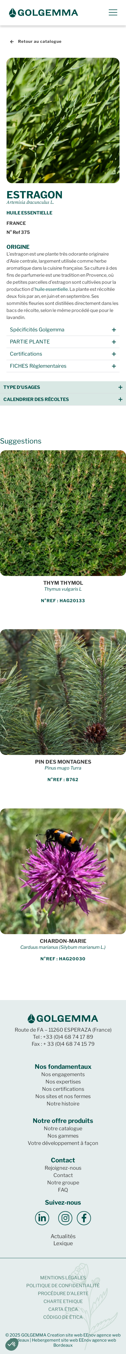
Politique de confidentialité (63, 1285)
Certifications (26, 354)
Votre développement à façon (63, 1143)
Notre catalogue (63, 1128)
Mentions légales (63, 1277)
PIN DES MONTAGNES (63, 762)
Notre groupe (63, 1182)
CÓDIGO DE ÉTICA (63, 1317)
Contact (63, 1175)
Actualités (63, 1236)
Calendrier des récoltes (36, 399)
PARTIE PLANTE (30, 342)
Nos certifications (63, 1089)
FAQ (63, 1190)
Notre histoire (63, 1104)
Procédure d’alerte (63, 1293)
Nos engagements (63, 1074)
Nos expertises (63, 1082)
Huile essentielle (29, 213)
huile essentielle (51, 289)
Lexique (63, 1243)
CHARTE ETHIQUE (63, 1301)
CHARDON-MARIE (63, 941)
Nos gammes (63, 1136)
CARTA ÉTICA (63, 1309)
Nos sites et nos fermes (63, 1096)
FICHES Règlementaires (38, 366)
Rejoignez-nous (63, 1168)
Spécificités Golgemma (37, 330)
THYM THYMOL (63, 583)
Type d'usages (21, 387)
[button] (63, 330)
